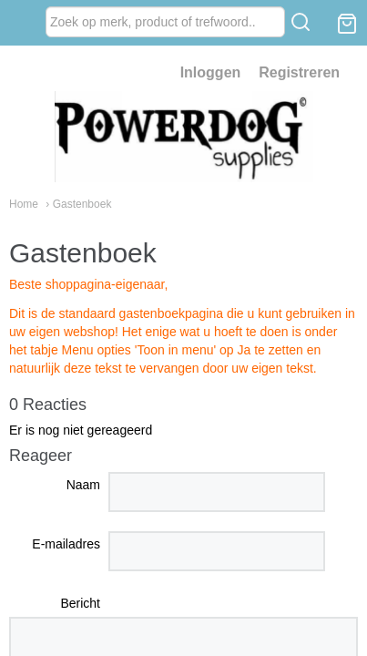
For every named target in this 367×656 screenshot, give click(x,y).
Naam (83, 484)
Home (23, 204)
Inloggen (210, 72)
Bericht (80, 603)
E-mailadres (66, 544)
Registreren (299, 72)
